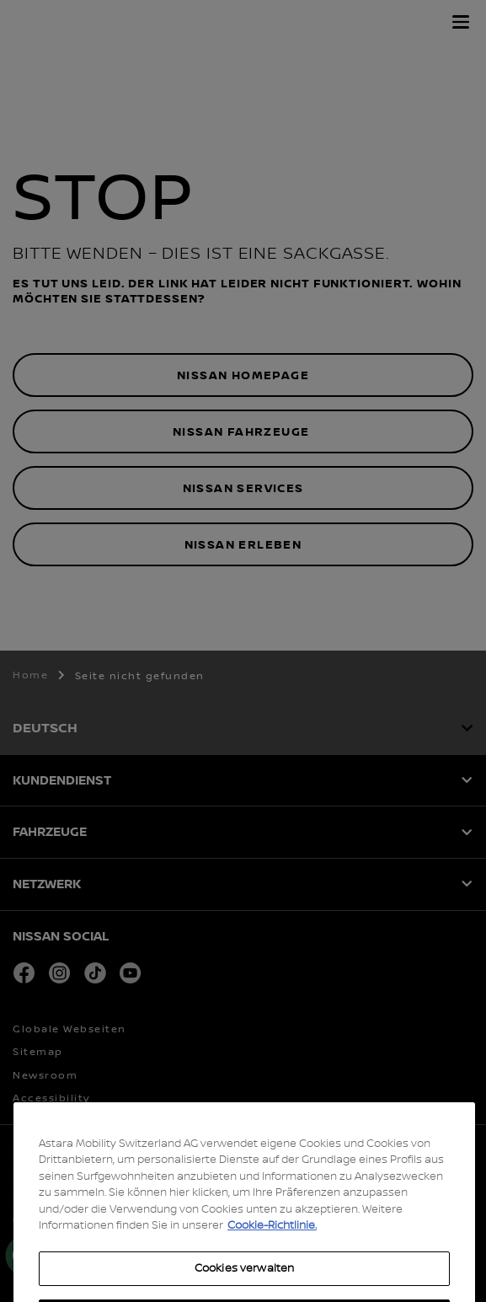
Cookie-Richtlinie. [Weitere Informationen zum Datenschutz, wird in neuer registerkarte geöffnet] (272, 1253)
